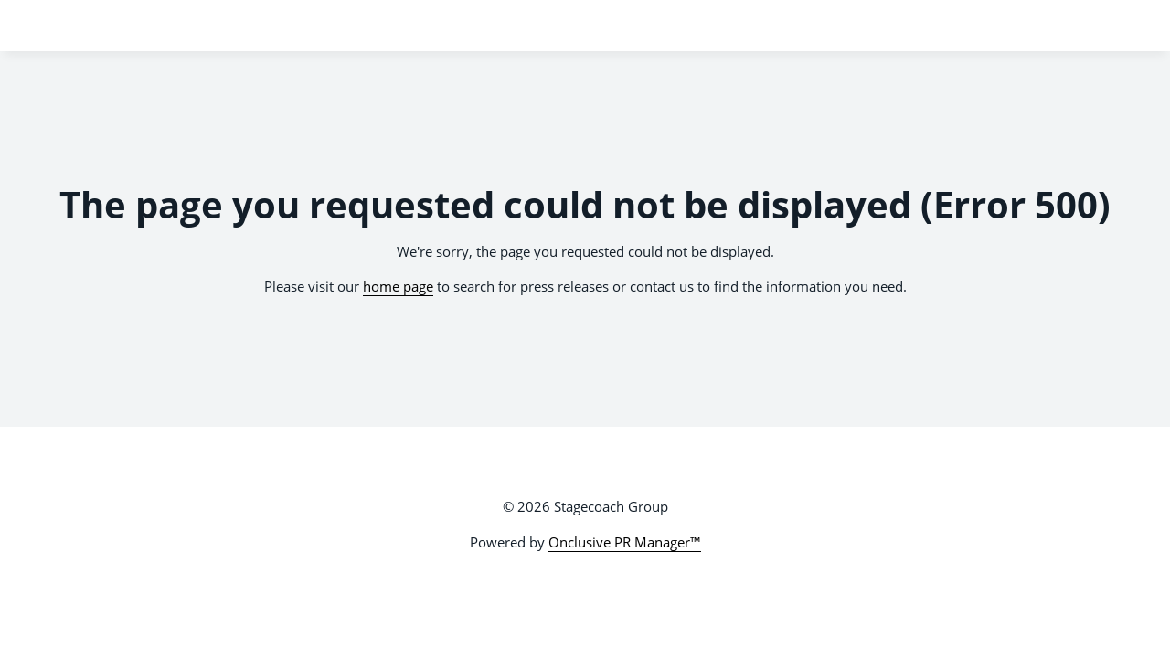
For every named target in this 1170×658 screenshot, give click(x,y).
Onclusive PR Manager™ (624, 542)
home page (398, 286)
